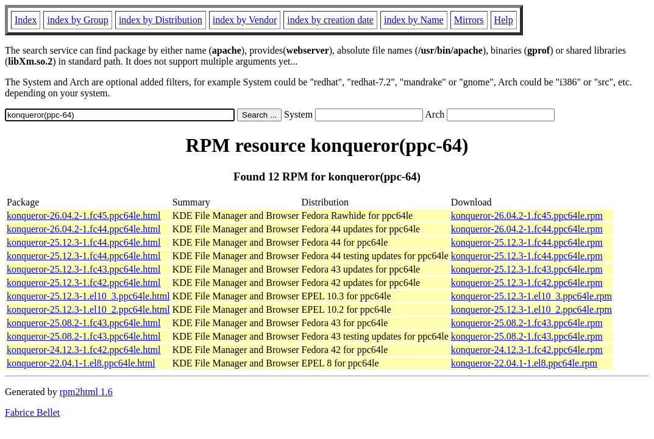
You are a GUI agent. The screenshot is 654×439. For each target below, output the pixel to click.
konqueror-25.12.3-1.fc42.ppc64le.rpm (527, 282)
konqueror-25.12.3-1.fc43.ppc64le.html (84, 269)
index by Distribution (160, 20)
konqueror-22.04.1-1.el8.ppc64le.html (81, 363)
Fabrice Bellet (32, 412)
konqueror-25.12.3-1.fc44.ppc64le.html (84, 242)
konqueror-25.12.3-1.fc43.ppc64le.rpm (527, 269)
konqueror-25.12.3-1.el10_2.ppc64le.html (88, 309)
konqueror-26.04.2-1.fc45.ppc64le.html (84, 215)
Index (26, 20)
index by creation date (330, 20)
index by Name (414, 20)
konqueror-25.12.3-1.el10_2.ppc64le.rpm (531, 309)
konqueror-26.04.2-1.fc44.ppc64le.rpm (527, 229)
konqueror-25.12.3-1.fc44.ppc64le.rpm (527, 242)
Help (503, 20)
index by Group (77, 20)
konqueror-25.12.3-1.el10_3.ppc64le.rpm (531, 296)
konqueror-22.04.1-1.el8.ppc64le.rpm (524, 363)
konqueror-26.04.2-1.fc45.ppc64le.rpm (527, 215)
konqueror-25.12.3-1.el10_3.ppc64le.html (88, 296)
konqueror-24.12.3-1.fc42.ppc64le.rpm (527, 349)
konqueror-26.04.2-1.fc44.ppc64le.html (84, 229)
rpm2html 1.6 (86, 392)
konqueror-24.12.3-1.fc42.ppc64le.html (84, 349)
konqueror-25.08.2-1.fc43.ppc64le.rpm (527, 323)
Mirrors (469, 20)
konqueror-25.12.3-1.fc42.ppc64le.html (84, 282)
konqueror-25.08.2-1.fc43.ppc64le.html (84, 323)
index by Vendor (245, 20)
